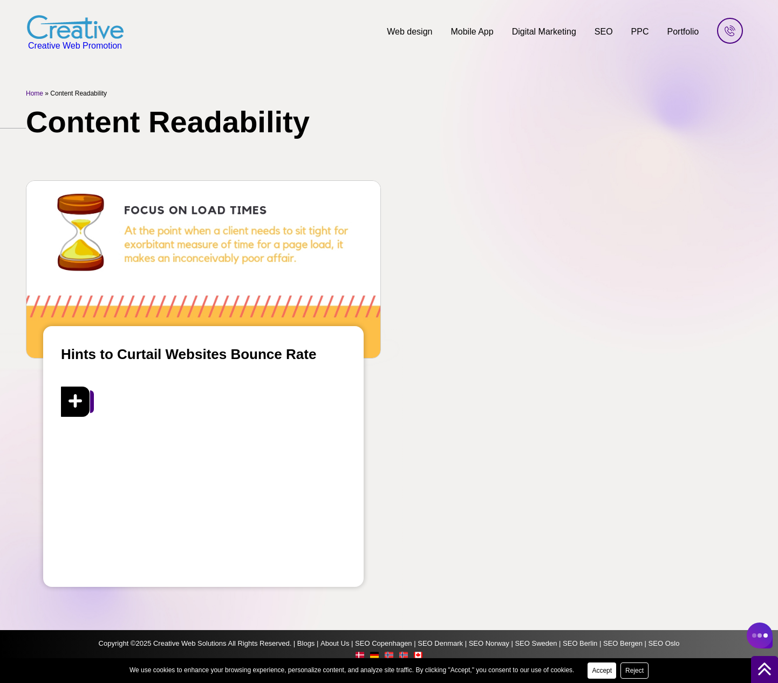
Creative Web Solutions (190, 643)
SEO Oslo (664, 643)
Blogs (306, 643)
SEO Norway (489, 643)
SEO (604, 31)
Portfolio (683, 31)
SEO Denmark (440, 643)
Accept (602, 670)
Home (34, 93)
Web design (409, 31)
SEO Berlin (580, 643)
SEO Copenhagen (383, 643)
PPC (640, 31)
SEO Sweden (536, 643)
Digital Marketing (544, 31)
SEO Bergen (623, 643)
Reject (634, 670)
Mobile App (472, 31)
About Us (334, 643)
